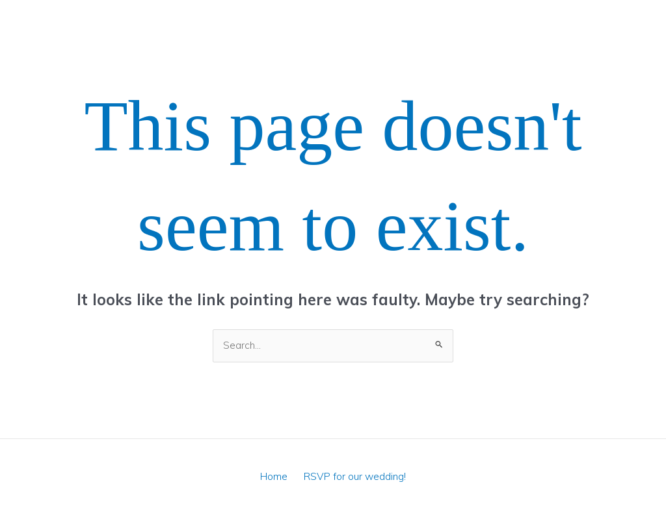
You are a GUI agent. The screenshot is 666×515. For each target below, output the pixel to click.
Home (275, 476)
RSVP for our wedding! (352, 476)
